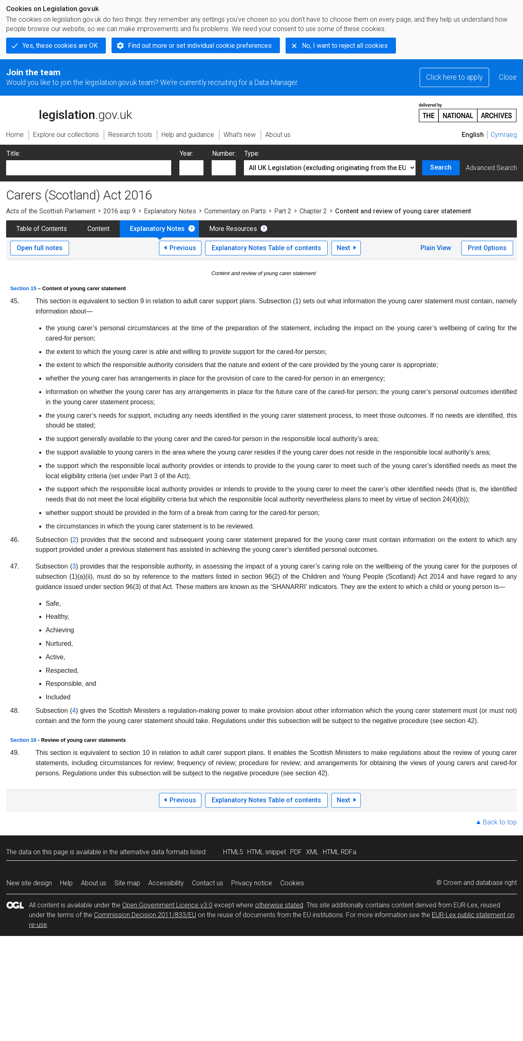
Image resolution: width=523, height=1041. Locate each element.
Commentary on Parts (235, 211)
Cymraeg (504, 135)
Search (440, 167)
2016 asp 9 (119, 211)
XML (312, 852)
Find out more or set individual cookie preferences (200, 45)
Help (66, 883)
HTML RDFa (339, 852)
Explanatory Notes (170, 211)
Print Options (487, 248)
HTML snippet (266, 852)
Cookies (292, 883)
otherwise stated (279, 905)
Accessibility (166, 883)
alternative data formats (154, 852)
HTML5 (233, 852)
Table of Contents (41, 229)
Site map (127, 883)
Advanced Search (491, 168)
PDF (296, 852)
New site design (29, 883)
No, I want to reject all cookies (345, 45)
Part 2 (282, 211)
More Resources (233, 229)
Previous (183, 248)
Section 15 (23, 288)
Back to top (500, 822)
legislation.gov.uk (69, 112)
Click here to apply (454, 77)
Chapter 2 (313, 211)
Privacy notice (251, 883)
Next (343, 248)
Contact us (207, 883)
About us (93, 883)
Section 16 (23, 740)
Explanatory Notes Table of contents (266, 248)
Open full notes (40, 248)
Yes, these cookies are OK (60, 45)
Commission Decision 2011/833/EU (145, 915)
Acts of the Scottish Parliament (50, 211)
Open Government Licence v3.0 (167, 905)
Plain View (435, 248)
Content (98, 229)
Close (508, 77)
